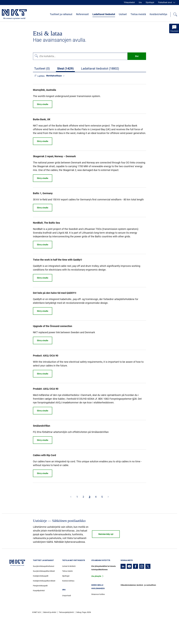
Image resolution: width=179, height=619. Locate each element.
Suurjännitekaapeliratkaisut (43, 566)
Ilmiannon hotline (98, 594)
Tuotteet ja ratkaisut (61, 14)
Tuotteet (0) (42, 68)
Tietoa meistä (138, 14)
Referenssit (82, 14)
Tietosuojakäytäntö (66, 612)
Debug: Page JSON (83, 612)
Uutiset (123, 14)
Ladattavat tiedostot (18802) (100, 68)
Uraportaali (66, 596)
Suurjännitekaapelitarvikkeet (44, 571)
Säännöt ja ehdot (49, 612)
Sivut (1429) (65, 68)
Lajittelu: (41, 76)
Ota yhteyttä (96, 576)
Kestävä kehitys (158, 14)
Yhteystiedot (129, 2)
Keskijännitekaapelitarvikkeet (44, 581)
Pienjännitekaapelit (40, 586)
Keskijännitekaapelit (40, 576)
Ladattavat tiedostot (103, 14)
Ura (140, 2)
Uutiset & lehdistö (69, 566)
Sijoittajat (150, 2)
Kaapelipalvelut (39, 591)
